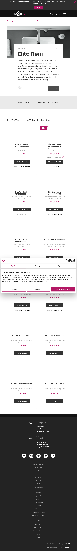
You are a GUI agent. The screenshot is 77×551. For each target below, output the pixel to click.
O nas (38, 534)
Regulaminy (38, 496)
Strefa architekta (38, 530)
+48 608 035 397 (41, 442)
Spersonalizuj (38, 289)
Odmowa (14, 289)
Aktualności (38, 487)
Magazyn (38, 467)
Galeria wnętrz (38, 464)
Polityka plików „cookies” (38, 512)
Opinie (39, 521)
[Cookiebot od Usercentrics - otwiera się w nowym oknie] (67, 260)
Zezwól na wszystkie (63, 289)
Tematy (38, 480)
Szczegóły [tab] (38, 266)
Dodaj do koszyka (54, 161)
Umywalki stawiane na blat (49, 102)
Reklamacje (38, 509)
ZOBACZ (38, 7)
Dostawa (38, 499)
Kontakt (38, 492)
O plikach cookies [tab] (64, 266)
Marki (39, 483)
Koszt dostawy (38, 502)
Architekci (38, 477)
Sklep (38, 470)
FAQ (38, 537)
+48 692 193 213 (41, 426)
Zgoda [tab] (13, 266)
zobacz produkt (22, 161)
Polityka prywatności (38, 515)
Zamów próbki (38, 527)
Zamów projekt (38, 524)
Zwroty (38, 505)
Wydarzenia (38, 474)
